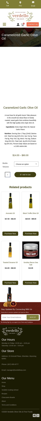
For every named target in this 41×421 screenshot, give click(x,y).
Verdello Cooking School (10, 390)
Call (7, 6)
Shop (3, 386)
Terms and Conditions (9, 405)
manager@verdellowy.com (16, 370)
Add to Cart (26, 175)
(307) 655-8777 (13, 364)
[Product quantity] (7, 174)
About (4, 401)
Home (4, 382)
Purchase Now (10, 234)
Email (33, 6)
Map (20, 6)
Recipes (4, 394)
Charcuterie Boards (8, 397)
